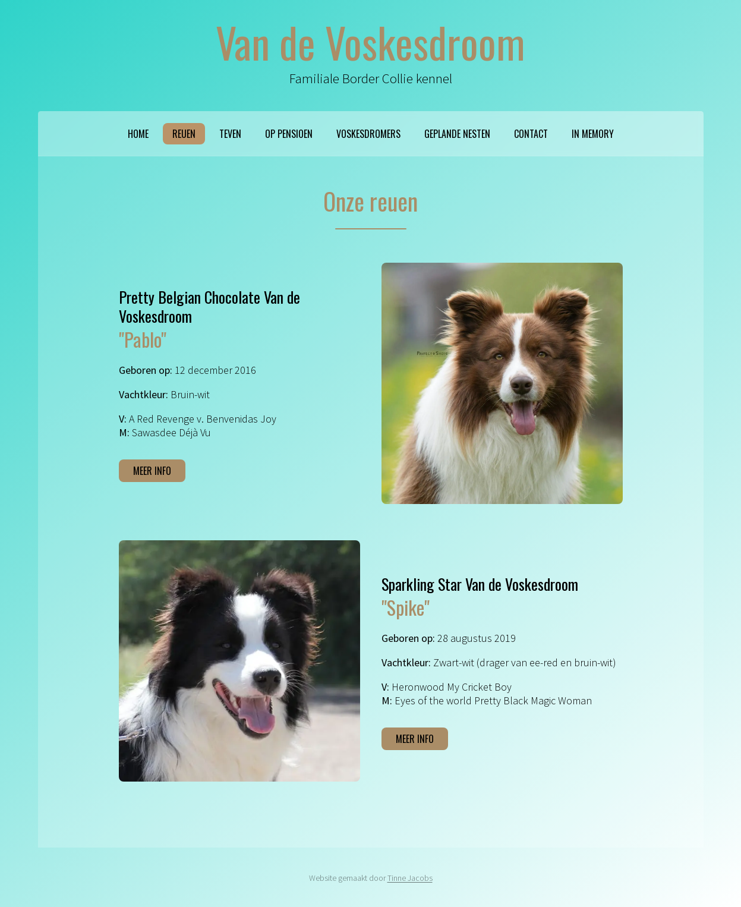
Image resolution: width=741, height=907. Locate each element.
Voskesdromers (368, 134)
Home (138, 134)
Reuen (184, 134)
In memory (593, 134)
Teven (230, 134)
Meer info (152, 471)
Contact (531, 134)
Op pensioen (289, 134)
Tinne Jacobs (410, 878)
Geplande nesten (457, 134)
